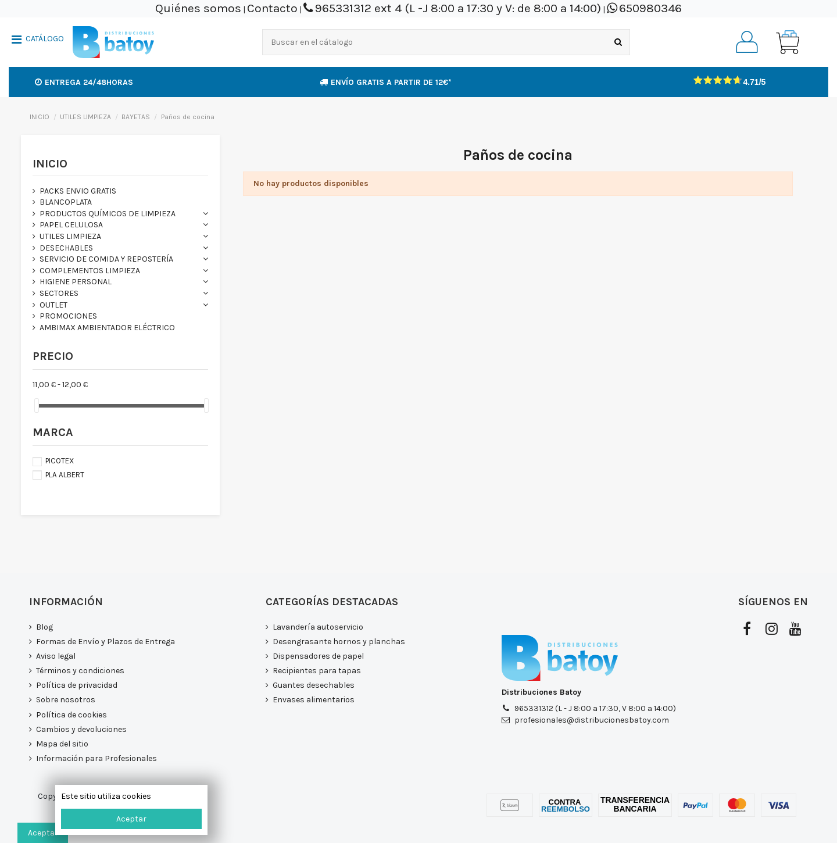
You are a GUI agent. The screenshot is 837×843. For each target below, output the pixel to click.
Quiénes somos (198, 8)
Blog (44, 627)
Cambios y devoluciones (81, 729)
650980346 (650, 8)
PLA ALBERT (64, 474)
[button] (38, 40)
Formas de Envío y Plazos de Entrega (105, 641)
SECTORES (59, 293)
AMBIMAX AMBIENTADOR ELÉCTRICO (107, 328)
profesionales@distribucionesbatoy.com (591, 720)
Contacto (272, 8)
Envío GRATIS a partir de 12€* (386, 82)
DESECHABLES (66, 248)
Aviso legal (56, 656)
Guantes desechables (314, 685)
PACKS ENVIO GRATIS (78, 191)
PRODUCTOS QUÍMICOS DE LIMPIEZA (108, 214)
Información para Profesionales (96, 758)
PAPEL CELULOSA (71, 225)
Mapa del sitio (62, 744)
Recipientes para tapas (317, 671)
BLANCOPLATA (66, 202)
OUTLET (53, 305)
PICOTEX (59, 460)
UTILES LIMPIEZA (70, 236)
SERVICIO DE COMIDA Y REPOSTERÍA (106, 259)
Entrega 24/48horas (84, 82)
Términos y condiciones (80, 671)
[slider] (36, 405)
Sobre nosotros (65, 700)
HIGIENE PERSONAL (76, 282)
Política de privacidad (76, 685)
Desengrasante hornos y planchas (339, 641)
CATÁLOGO (45, 39)
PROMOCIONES (68, 316)
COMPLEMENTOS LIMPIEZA (90, 271)
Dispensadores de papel (318, 656)
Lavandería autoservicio (318, 627)
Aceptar (131, 819)
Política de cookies (71, 715)
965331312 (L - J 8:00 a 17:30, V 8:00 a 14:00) (595, 708)
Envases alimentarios (314, 700)
